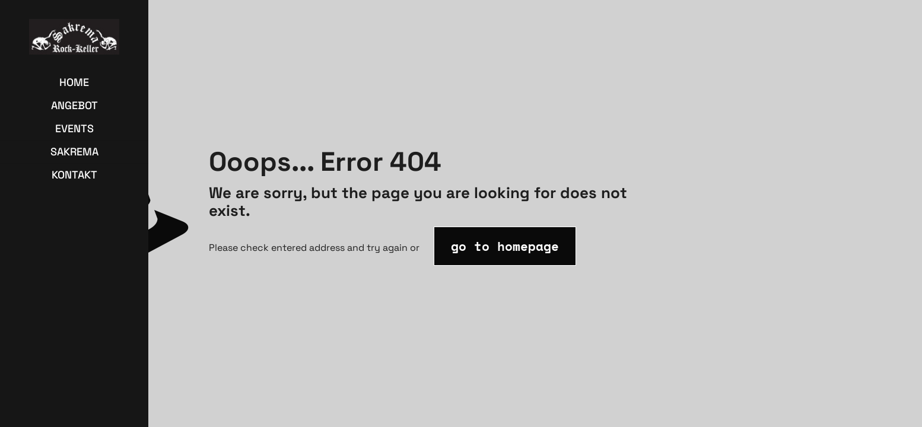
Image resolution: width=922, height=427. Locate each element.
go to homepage (505, 246)
